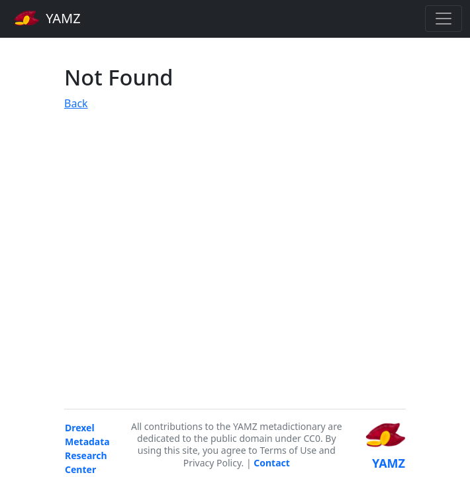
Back (76, 103)
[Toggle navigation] (443, 18)
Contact (272, 462)
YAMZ (47, 17)
